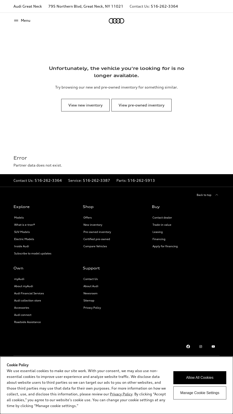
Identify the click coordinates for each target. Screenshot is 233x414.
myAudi (19, 279)
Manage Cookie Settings (199, 393)
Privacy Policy (92, 307)
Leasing (157, 232)
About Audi (90, 286)
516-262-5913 (141, 180)
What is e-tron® (24, 224)
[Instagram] (200, 346)
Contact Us (90, 279)
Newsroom (90, 293)
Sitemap (88, 300)
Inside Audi (21, 246)
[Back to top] (208, 195)
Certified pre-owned (96, 239)
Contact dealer (162, 217)
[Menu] (21, 20)
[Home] (116, 21)
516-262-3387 (96, 180)
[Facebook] (188, 346)
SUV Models (22, 232)
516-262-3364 (164, 6)
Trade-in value (161, 224)
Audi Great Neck (27, 6)
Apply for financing (165, 246)
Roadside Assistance (27, 322)
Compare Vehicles (95, 246)
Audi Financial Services (29, 293)
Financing (158, 239)
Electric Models (24, 239)
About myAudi (23, 286)
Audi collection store (27, 300)
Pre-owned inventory (97, 232)
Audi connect (22, 314)
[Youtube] (213, 346)
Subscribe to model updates (32, 253)
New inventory (92, 224)
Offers (87, 217)
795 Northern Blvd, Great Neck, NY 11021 (85, 6)
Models (19, 217)
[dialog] (116, 385)
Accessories (21, 307)
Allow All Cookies (199, 377)
